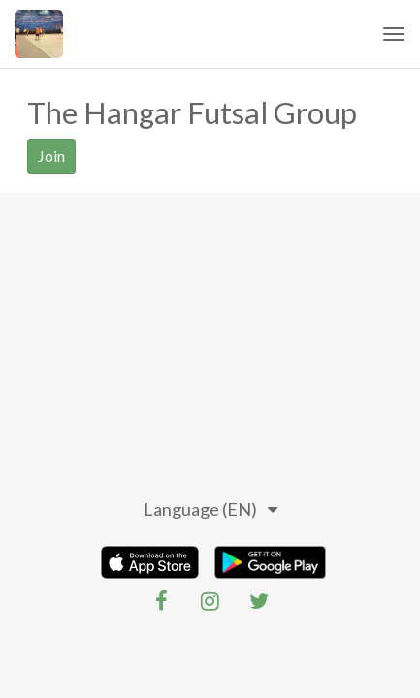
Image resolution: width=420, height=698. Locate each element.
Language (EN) (210, 509)
